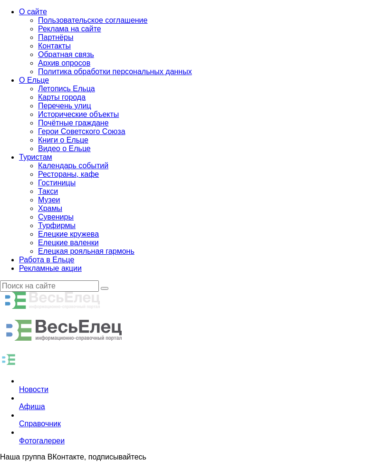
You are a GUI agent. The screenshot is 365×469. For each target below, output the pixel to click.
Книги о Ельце (63, 140)
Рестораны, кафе (68, 174)
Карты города (62, 97)
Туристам (35, 157)
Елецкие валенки (68, 243)
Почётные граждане (73, 123)
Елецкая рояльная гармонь (86, 251)
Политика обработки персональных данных (115, 71)
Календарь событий (73, 166)
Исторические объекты (78, 114)
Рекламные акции (50, 268)
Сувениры (56, 217)
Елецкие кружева (68, 234)
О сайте (33, 12)
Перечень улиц (64, 106)
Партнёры (55, 37)
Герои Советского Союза (81, 131)
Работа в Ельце (46, 260)
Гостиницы (57, 183)
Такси (48, 191)
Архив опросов (64, 63)
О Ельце (34, 80)
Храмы (50, 208)
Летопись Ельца (66, 89)
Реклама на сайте (69, 29)
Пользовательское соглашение (92, 20)
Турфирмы (57, 225)
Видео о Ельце (64, 148)
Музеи (49, 200)
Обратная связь (66, 54)
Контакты (54, 46)
